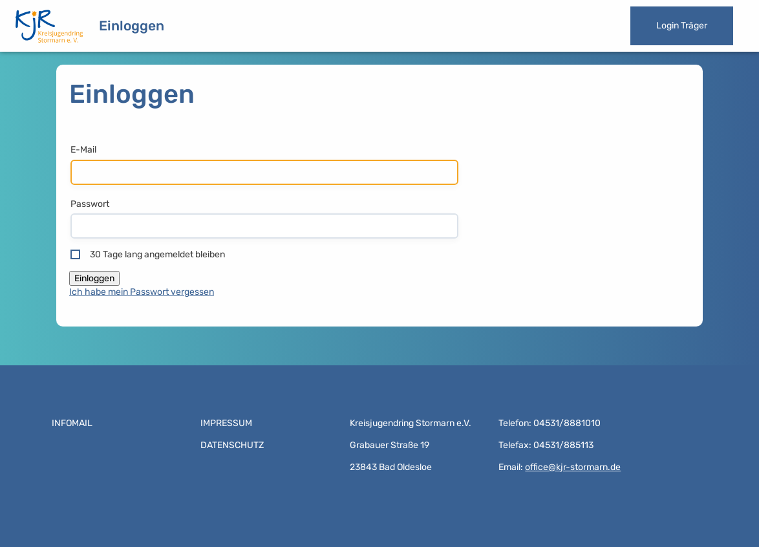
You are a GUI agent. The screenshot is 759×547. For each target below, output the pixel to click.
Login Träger (681, 25)
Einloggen (131, 25)
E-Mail (83, 149)
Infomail (72, 423)
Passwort (89, 203)
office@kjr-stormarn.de (573, 467)
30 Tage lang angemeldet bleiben (157, 254)
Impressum (226, 423)
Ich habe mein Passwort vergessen (141, 291)
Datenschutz (232, 445)
